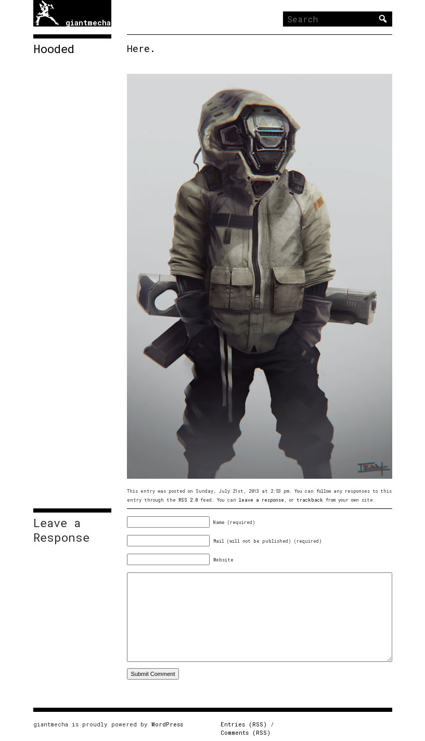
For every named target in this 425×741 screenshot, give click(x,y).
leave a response (261, 500)
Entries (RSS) (244, 724)
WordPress (167, 724)
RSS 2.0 (188, 500)
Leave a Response (61, 530)
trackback (310, 500)
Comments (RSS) (246, 732)
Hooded (53, 49)
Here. (141, 48)
